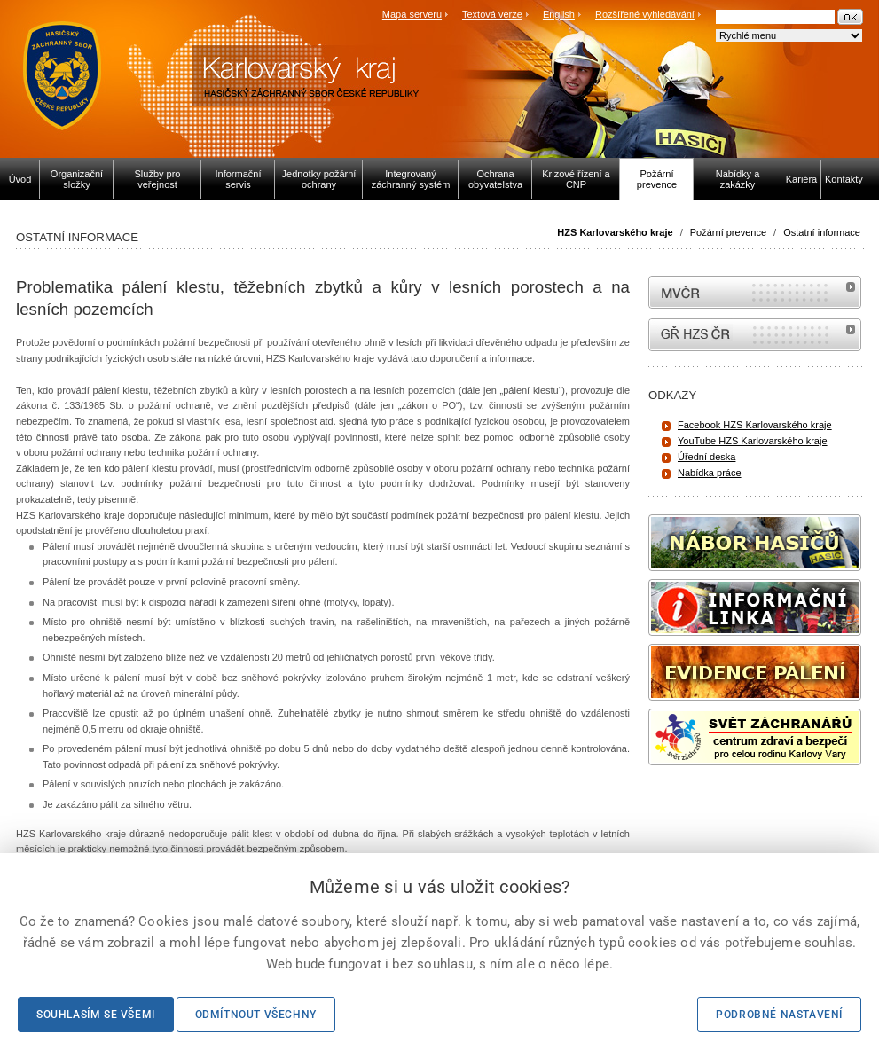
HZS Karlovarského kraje (616, 232)
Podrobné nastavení (779, 1014)
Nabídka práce (710, 472)
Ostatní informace (821, 232)
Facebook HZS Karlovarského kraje (755, 424)
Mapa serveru (412, 14)
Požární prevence (728, 232)
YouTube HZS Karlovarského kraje (753, 440)
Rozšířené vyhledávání (645, 14)
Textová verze (492, 14)
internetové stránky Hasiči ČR (754, 334)
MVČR (754, 292)
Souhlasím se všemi (95, 1014)
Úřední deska (706, 456)
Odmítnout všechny (256, 1014)
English (559, 14)
